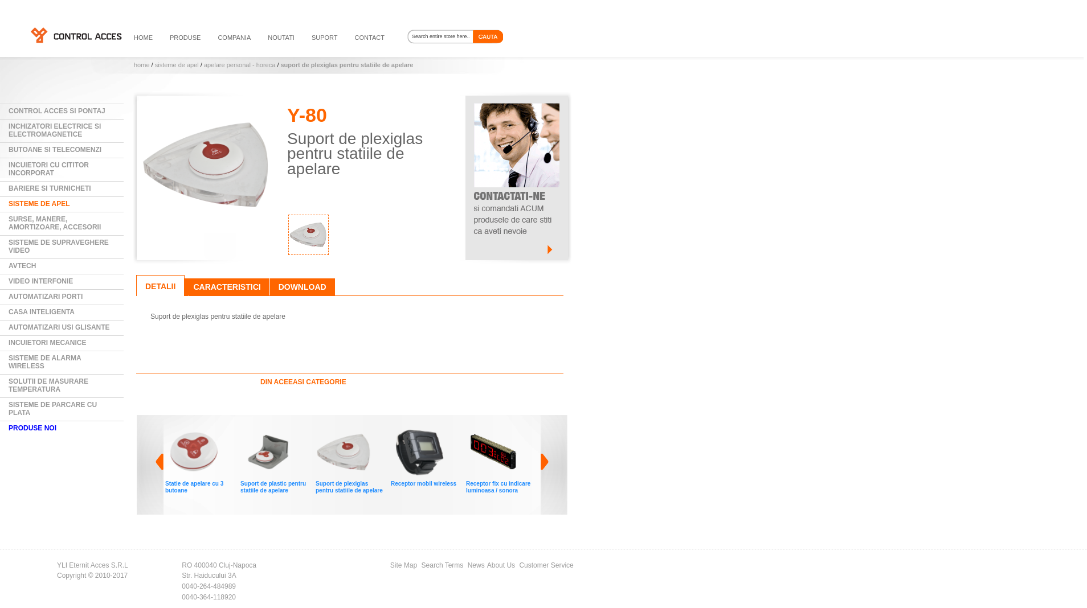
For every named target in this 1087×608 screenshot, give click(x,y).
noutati (281, 37)
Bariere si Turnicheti (50, 188)
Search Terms (443, 565)
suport (325, 37)
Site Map (403, 565)
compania (234, 37)
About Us (501, 565)
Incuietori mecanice (47, 343)
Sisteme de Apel (177, 64)
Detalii (160, 286)
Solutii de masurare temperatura (48, 385)
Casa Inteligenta (42, 312)
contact (370, 37)
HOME (143, 37)
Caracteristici (226, 286)
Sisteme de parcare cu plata (53, 409)
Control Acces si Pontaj (57, 111)
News (476, 565)
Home (142, 64)
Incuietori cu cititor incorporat (49, 169)
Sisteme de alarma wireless (45, 362)
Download (302, 286)
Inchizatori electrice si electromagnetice (55, 130)
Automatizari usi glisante (59, 327)
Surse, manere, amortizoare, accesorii (55, 223)
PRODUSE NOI (32, 428)
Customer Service (546, 565)
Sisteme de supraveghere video (59, 246)
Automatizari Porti (46, 297)
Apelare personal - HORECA (239, 64)
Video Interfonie (41, 281)
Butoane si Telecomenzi (55, 150)
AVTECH (22, 266)
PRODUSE (185, 37)
